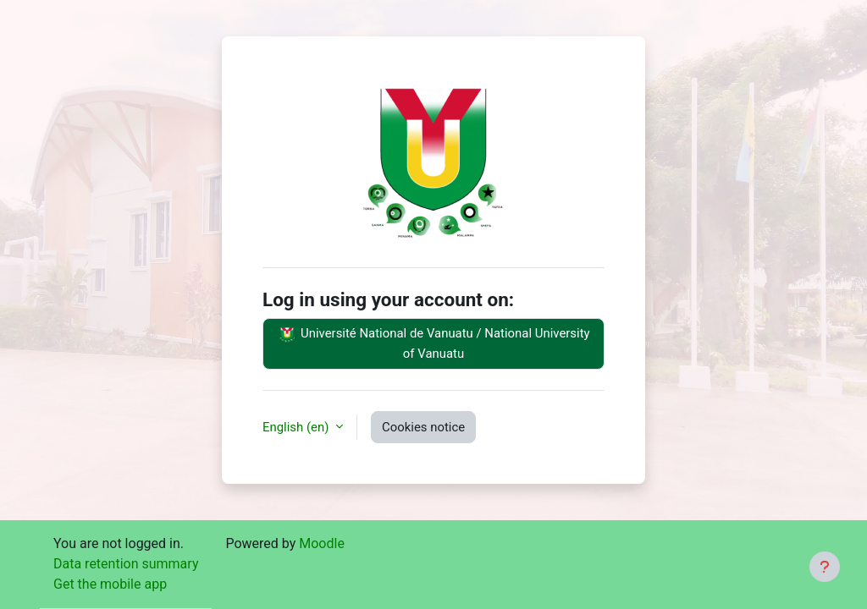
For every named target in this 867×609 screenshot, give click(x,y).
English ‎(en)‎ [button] (297, 427)
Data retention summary (125, 564)
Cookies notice (423, 427)
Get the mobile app (110, 584)
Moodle (322, 543)
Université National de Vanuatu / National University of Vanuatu (433, 342)
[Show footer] (824, 566)
